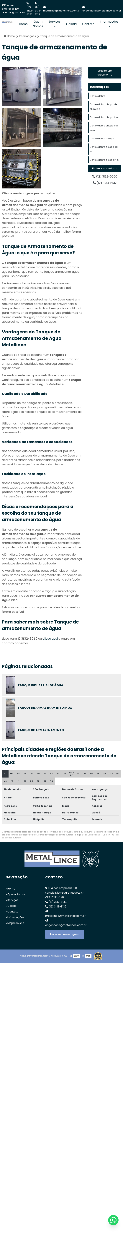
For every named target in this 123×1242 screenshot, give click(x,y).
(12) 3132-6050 (30, 9)
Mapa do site (15, 923)
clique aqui (50, 638)
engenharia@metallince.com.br (101, 9)
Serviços (54, 21)
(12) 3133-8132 (38, 9)
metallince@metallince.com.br (62, 9)
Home (23, 24)
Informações (109, 21)
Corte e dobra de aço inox (104, 159)
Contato (88, 24)
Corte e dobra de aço (102, 138)
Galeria (71, 24)
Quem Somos (38, 23)
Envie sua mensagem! (64, 934)
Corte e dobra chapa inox (104, 117)
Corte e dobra (97, 96)
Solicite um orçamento (104, 72)
